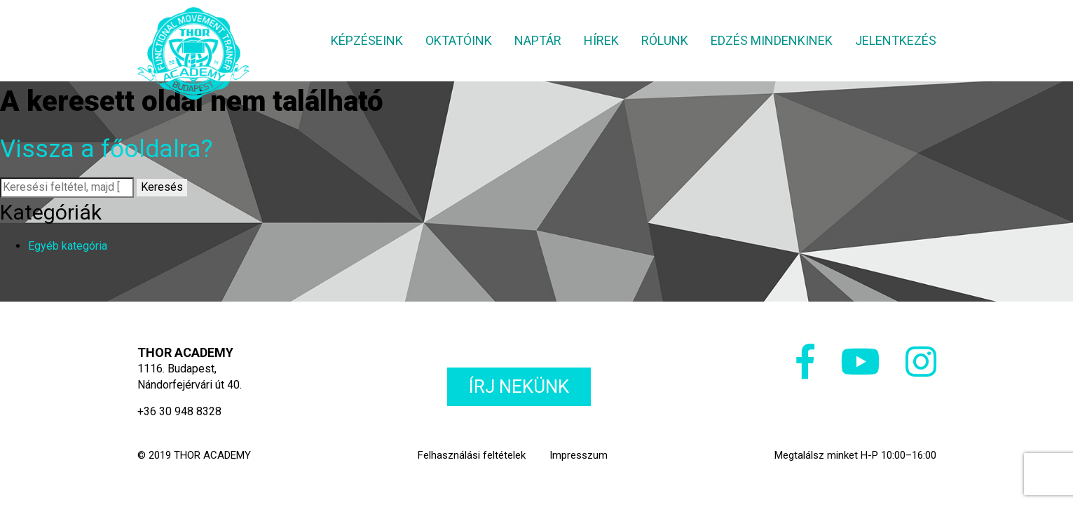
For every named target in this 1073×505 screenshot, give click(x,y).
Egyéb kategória (67, 245)
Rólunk (664, 40)
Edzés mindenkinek (772, 40)
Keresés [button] (162, 187)
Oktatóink (458, 40)
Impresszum (578, 455)
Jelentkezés (895, 40)
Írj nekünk (519, 386)
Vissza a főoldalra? (106, 149)
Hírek (601, 40)
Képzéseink (367, 40)
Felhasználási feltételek (472, 455)
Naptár (537, 40)
